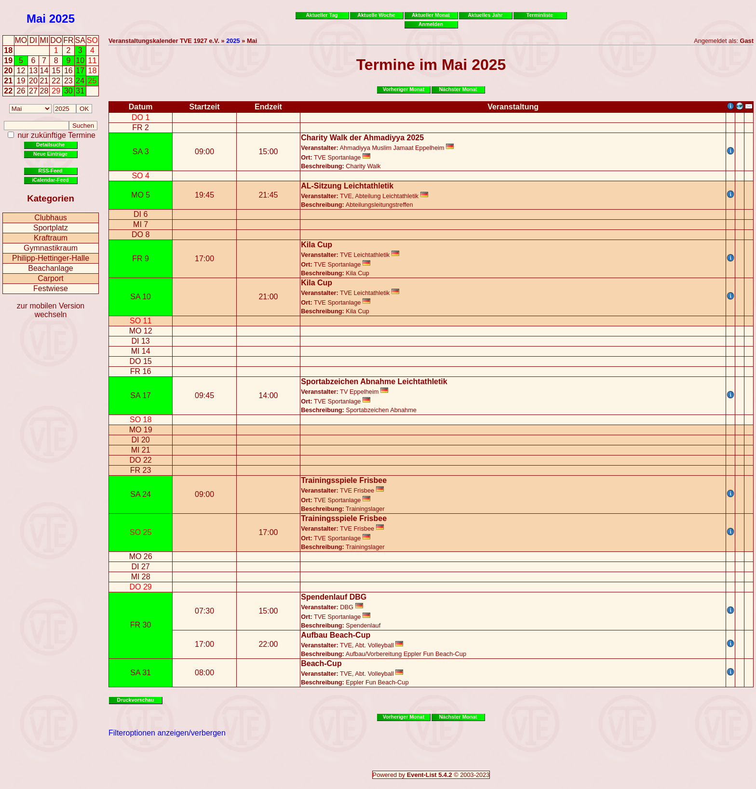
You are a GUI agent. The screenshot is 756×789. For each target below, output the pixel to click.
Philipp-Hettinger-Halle (50, 258)
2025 (62, 18)
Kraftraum (51, 238)
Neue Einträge (50, 154)
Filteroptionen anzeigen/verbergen (167, 733)
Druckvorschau (135, 700)
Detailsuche (50, 144)
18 (8, 50)
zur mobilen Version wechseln (51, 310)
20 (8, 71)
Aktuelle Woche (376, 15)
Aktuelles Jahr (485, 15)
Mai (36, 18)
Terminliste (539, 15)
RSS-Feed (51, 171)
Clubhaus (50, 218)
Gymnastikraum (51, 248)
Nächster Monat (458, 89)
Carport (50, 278)
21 (8, 81)
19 (8, 60)
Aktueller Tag (322, 15)
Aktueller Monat (431, 15)
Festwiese (50, 288)
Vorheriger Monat (404, 89)
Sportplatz (50, 228)
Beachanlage (50, 268)
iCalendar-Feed (50, 180)
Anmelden (430, 24)
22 (8, 91)
